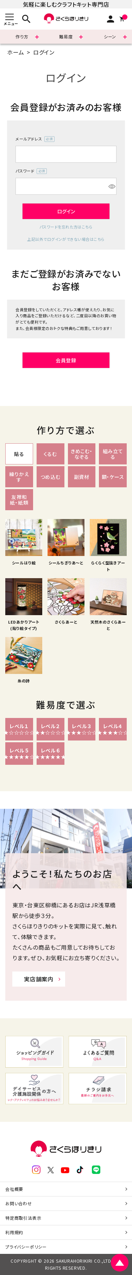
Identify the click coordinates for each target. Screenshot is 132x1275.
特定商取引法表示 (23, 1218)
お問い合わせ (18, 1203)
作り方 (21, 36)
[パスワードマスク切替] (111, 186)
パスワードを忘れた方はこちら (66, 227)
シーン (110, 36)
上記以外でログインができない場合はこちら (66, 239)
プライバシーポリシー (26, 1247)
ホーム (15, 52)
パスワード (31, 171)
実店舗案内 (39, 979)
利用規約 (14, 1232)
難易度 (66, 36)
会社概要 (14, 1189)
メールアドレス (35, 139)
